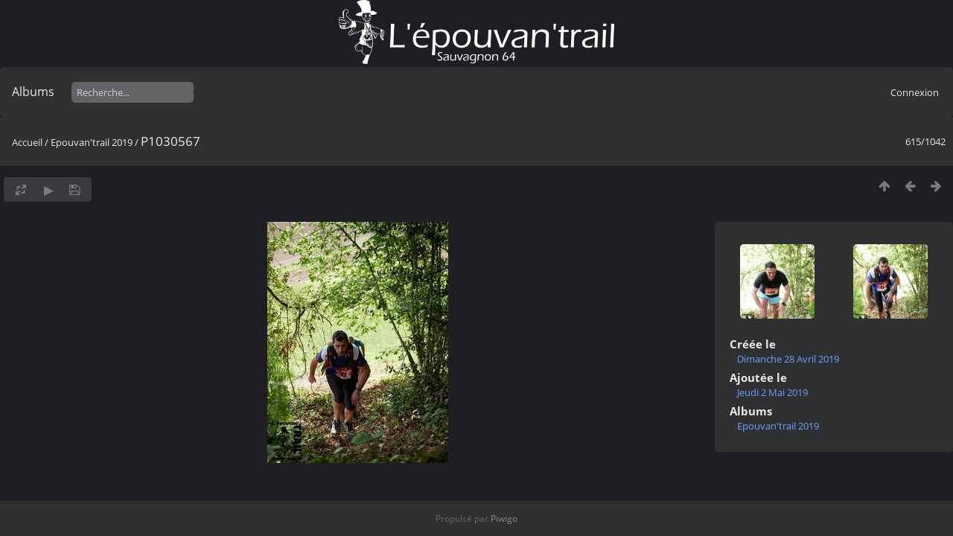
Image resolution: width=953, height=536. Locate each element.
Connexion (914, 92)
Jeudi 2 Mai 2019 (772, 392)
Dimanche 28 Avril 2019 (788, 359)
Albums (33, 91)
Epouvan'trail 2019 (92, 142)
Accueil (27, 142)
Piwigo (504, 518)
